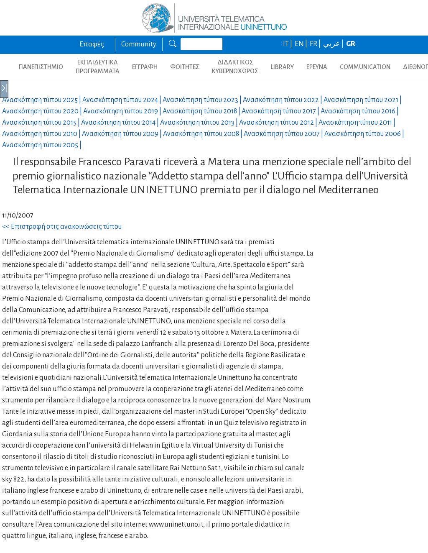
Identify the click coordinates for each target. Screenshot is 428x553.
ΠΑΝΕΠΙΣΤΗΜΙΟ (41, 67)
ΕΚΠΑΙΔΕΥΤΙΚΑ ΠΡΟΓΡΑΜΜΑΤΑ (98, 66)
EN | (301, 44)
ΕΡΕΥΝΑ (316, 67)
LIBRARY (282, 67)
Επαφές (91, 44)
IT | (288, 44)
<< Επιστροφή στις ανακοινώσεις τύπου (62, 226)
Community (138, 44)
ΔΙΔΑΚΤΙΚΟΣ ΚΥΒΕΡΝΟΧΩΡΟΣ (235, 66)
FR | (316, 44)
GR (350, 44)
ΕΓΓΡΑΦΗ (145, 67)
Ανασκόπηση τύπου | (42, 100)
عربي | (334, 44)
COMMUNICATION (365, 67)
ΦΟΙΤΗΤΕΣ (184, 67)
